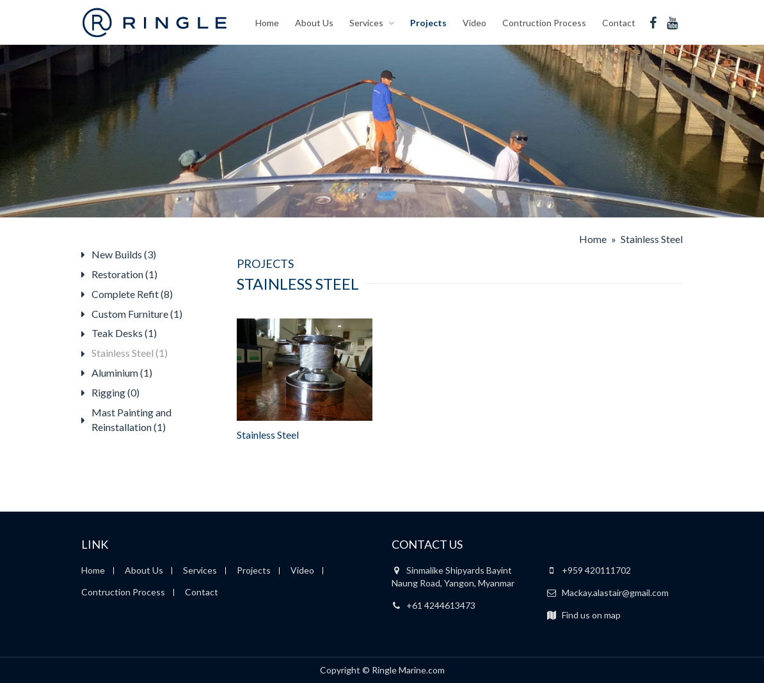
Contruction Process (544, 22)
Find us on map (584, 614)
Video (474, 22)
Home (267, 22)
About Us (314, 22)
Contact (618, 22)
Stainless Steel (268, 434)
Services (366, 22)
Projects (428, 22)
